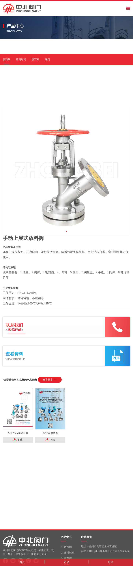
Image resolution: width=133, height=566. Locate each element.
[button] (66, 298)
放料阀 (6, 108)
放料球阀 (21, 108)
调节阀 (35, 108)
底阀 (47, 108)
